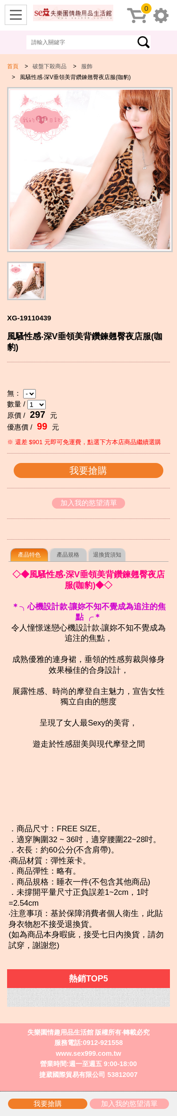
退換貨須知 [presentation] (107, 555)
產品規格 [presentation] (68, 555)
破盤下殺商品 (50, 66)
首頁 (12, 66)
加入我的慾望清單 (88, 503)
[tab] (29, 555)
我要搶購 (88, 470)
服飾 (87, 66)
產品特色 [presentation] (29, 555)
